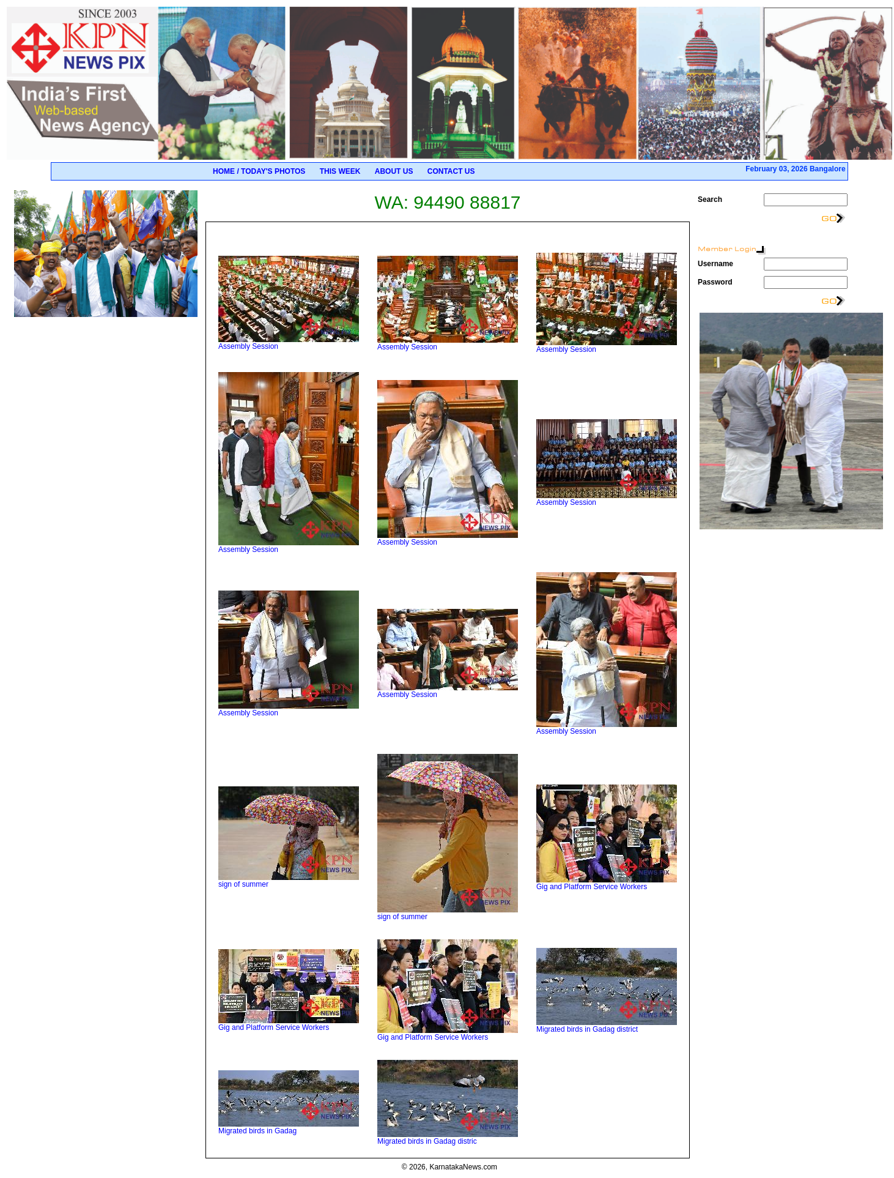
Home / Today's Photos (259, 171)
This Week (340, 171)
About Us (394, 171)
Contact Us (451, 171)
